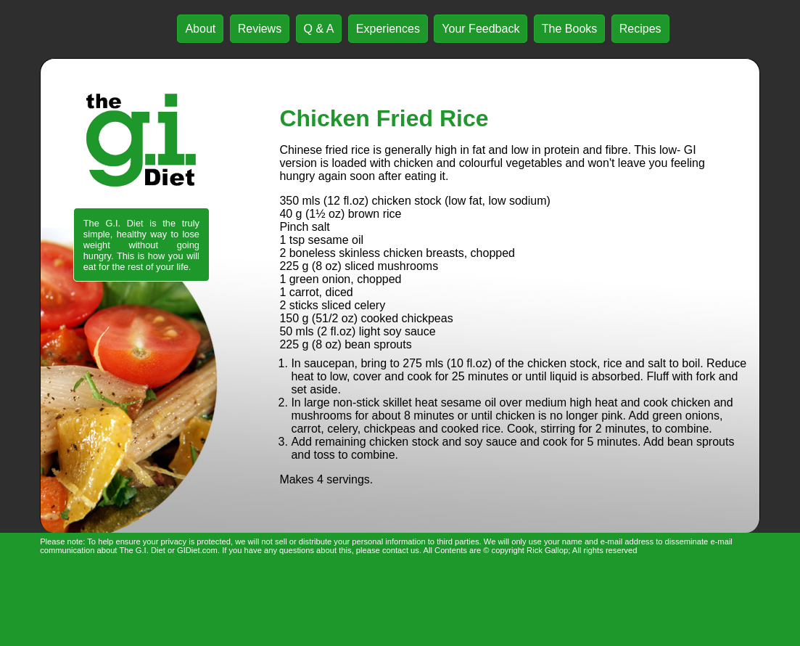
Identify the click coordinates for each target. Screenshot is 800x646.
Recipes (640, 29)
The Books (569, 29)
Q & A (319, 29)
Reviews (259, 29)
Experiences (388, 29)
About (200, 29)
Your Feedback (480, 29)
